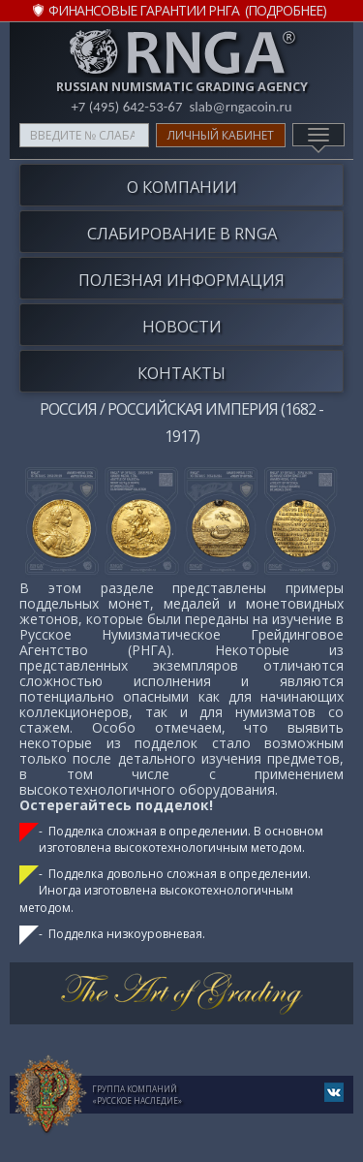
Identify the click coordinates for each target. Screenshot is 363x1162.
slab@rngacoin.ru (240, 106)
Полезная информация (181, 279)
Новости (182, 326)
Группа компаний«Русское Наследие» (137, 1094)
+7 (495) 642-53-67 (126, 106)
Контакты (181, 372)
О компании (182, 186)
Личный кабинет (220, 135)
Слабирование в (182, 233)
